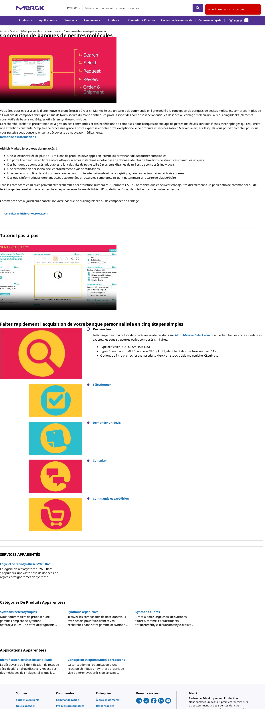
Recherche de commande (176, 20)
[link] (34, 617)
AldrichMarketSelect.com (192, 335)
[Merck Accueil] (30, 8)
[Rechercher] (198, 8)
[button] (141, 20)
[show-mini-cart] (238, 20)
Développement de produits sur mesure (41, 31)
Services (14, 31)
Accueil (3, 31)
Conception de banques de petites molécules (86, 31)
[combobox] (134, 8)
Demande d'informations (18, 137)
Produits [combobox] (72, 8)
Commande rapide (209, 20)
